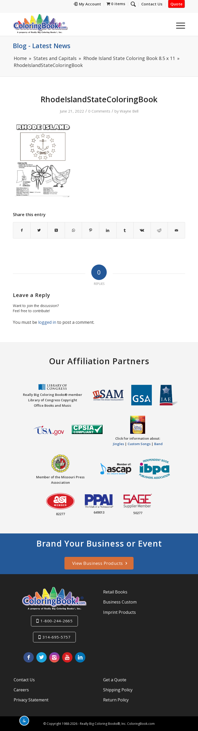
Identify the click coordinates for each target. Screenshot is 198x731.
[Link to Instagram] (54, 657)
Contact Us (24, 680)
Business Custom (120, 602)
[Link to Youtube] (67, 657)
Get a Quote (114, 680)
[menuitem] (87, 5)
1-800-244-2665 (56, 620)
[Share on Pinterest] (90, 230)
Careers (21, 690)
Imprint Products (119, 612)
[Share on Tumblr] (125, 230)
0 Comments (99, 111)
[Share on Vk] (142, 230)
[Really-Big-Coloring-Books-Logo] (40, 23)
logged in (47, 322)
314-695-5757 (56, 637)
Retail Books (115, 592)
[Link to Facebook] (28, 657)
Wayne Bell (129, 111)
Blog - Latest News (41, 45)
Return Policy (116, 700)
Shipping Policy (118, 690)
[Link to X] (41, 657)
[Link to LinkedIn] (80, 657)
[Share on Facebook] (21, 230)
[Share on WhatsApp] (73, 230)
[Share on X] (39, 230)
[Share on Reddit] (159, 230)
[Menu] (178, 25)
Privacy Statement (31, 700)
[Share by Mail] (176, 230)
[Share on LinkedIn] (107, 230)
